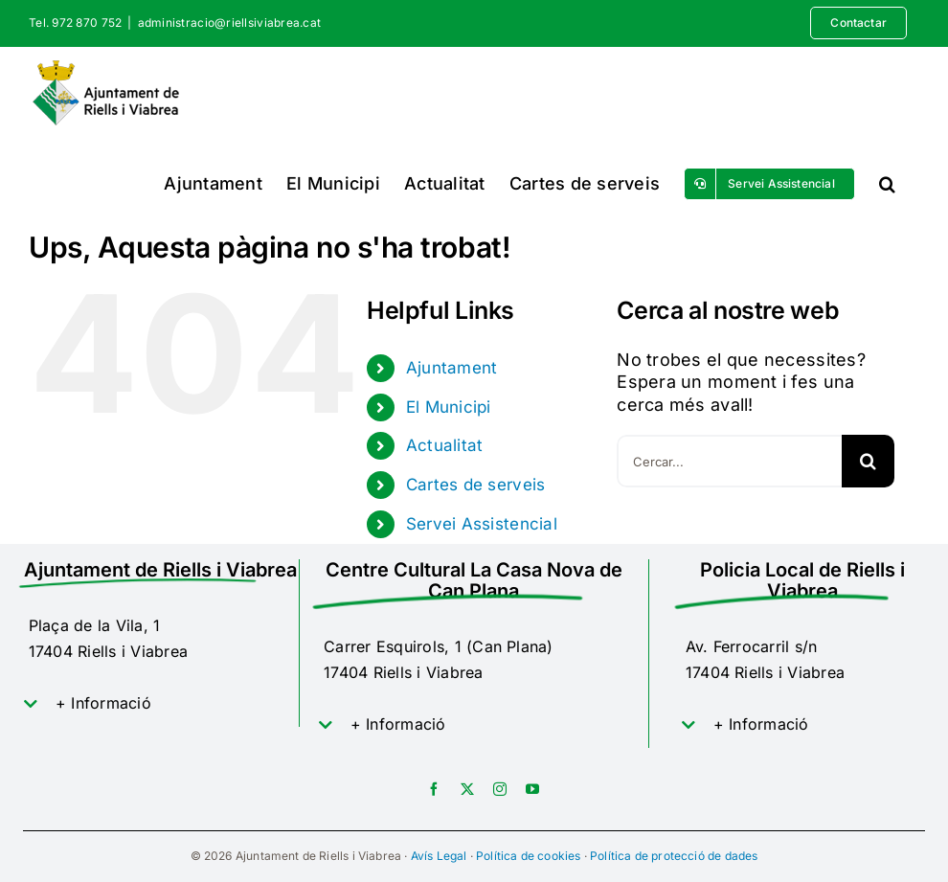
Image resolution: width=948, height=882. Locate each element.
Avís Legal (439, 855)
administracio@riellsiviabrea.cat (230, 22)
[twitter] (467, 789)
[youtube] (532, 789)
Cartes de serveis (476, 484)
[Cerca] (868, 461)
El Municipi (448, 407)
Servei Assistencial (481, 523)
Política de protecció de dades (673, 855)
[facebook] (433, 789)
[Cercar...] (729, 461)
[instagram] (500, 789)
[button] (887, 183)
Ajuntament (452, 367)
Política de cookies (528, 855)
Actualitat (445, 445)
